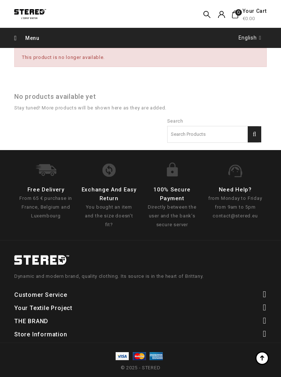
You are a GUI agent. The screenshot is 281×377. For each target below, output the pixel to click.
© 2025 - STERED (141, 367)
